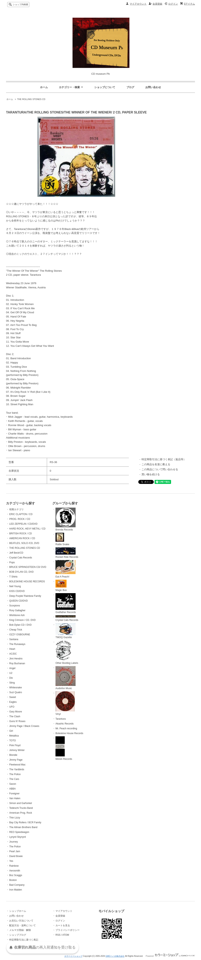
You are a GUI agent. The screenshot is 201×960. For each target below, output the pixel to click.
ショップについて (104, 87)
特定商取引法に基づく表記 (23, 939)
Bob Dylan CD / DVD (20, 624)
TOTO (12, 740)
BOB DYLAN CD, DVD (21, 571)
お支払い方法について (21, 920)
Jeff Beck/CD (16, 552)
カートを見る (62, 925)
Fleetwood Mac (17, 764)
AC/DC (13, 653)
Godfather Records (65, 603)
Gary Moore (15, 711)
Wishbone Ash (17, 615)
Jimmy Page (16, 759)
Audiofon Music (65, 678)
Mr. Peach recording (66, 728)
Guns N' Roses (17, 721)
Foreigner (14, 793)
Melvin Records (63, 748)
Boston (13, 880)
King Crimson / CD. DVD (22, 620)
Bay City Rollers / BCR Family (25, 822)
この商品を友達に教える (156, 464)
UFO (11, 706)
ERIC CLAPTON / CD (21, 514)
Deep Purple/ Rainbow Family (25, 596)
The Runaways (17, 644)
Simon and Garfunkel (20, 803)
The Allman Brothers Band (23, 827)
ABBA (12, 788)
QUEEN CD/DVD (18, 600)
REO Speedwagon (19, 832)
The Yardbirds (16, 769)
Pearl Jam (14, 851)
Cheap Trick (15, 629)
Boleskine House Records (69, 733)
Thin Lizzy (14, 817)
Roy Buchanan (17, 663)
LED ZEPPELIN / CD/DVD (23, 523)
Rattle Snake (62, 539)
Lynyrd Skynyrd (17, 837)
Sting (12, 682)
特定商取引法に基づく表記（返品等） (164, 459)
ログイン (173, 3)
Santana (13, 639)
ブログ (130, 87)
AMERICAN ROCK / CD (22, 538)
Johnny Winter (17, 750)
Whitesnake (15, 687)
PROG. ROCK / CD (19, 519)
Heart (12, 649)
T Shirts (13, 576)
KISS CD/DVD (17, 591)
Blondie (13, 755)
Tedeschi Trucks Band (21, 808)
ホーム (44, 87)
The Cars (14, 779)
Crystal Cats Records (20, 557)
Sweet (12, 697)
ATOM (65, 934)
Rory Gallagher (17, 610)
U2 (10, 673)
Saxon (12, 783)
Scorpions (14, 605)
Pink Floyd (15, 745)
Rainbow (14, 865)
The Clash (14, 716)
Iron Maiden (15, 889)
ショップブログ (17, 934)
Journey (13, 841)
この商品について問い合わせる (160, 469)
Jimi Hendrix (16, 658)
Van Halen (14, 798)
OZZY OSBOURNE (19, 634)
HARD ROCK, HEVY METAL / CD (27, 528)
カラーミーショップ (73, 956)
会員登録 (157, 3)
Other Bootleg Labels (66, 652)
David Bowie (16, 856)
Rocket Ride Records (66, 553)
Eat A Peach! (65, 569)
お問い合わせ (153, 87)
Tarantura (60, 718)
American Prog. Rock (20, 812)
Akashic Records (64, 723)
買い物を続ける (151, 474)
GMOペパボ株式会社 (115, 956)
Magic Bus (61, 586)
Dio (11, 677)
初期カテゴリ (16, 509)
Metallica (14, 735)
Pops (12, 562)
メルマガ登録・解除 (20, 930)
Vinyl (65, 703)
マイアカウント (138, 3)
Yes (11, 861)
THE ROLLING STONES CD (31, 99)
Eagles (13, 702)
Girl (11, 730)
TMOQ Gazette (65, 631)
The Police (15, 774)
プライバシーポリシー (67, 930)
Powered (170, 956)
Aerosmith (14, 870)
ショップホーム (17, 911)
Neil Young (15, 586)
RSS (58, 934)
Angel (12, 668)
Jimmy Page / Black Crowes (24, 726)
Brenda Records (65, 519)
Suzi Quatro (15, 692)
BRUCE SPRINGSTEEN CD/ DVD (27, 567)
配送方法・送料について (22, 925)
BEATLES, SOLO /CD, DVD (24, 543)
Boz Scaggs (15, 875)
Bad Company (17, 884)
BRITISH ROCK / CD (20, 533)
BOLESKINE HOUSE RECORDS (27, 581)
